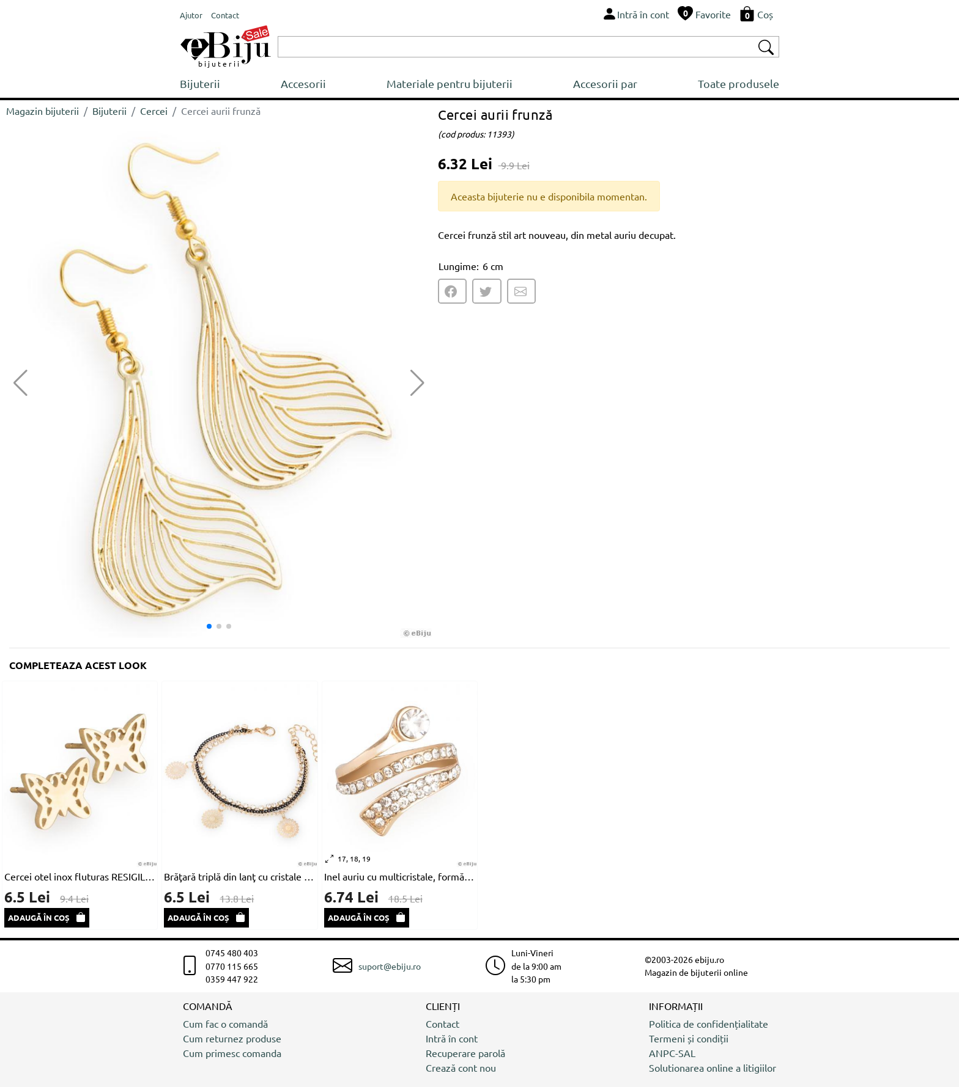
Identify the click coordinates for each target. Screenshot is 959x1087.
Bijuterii (200, 83)
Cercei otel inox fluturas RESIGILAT (79, 876)
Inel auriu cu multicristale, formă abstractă (399, 876)
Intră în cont (452, 1038)
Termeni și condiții (688, 1038)
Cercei (154, 110)
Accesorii (303, 83)
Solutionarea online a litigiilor (712, 1067)
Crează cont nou (461, 1067)
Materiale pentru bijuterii (450, 83)
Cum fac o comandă (225, 1023)
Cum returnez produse (232, 1038)
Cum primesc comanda (232, 1053)
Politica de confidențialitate (708, 1023)
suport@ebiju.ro (389, 966)
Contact (442, 1023)
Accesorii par (605, 83)
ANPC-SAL (672, 1053)
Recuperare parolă (465, 1053)
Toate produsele (738, 83)
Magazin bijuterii (42, 110)
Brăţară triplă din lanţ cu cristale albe (239, 876)
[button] (417, 383)
